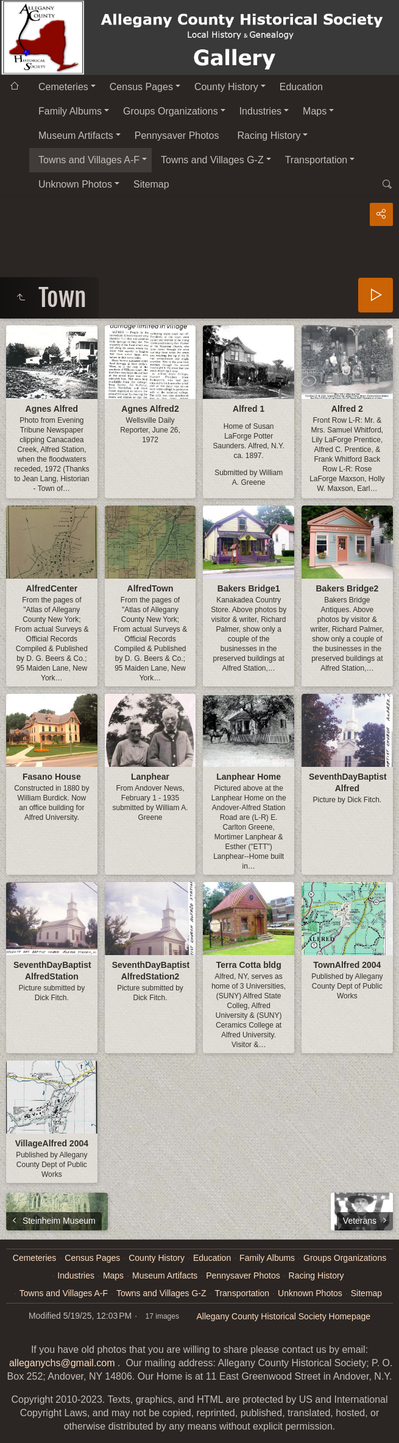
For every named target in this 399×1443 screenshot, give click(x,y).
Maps (315, 111)
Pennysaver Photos (177, 135)
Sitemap (151, 184)
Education (301, 87)
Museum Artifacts (75, 135)
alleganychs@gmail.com (62, 1363)
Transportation (316, 160)
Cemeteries (63, 87)
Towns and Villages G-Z (212, 160)
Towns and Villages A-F (88, 160)
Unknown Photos (75, 184)
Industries (260, 111)
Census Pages (141, 87)
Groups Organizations (170, 111)
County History (226, 87)
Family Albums (70, 111)
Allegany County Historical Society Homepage (283, 1316)
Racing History (268, 135)
